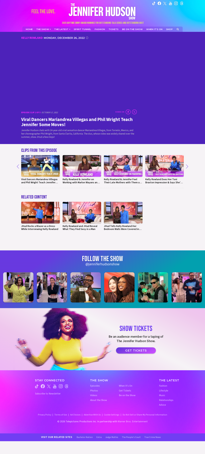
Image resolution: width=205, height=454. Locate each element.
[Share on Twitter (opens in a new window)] (134, 111)
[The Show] (44, 29)
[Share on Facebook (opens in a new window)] (128, 111)
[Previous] (17, 166)
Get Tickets (136, 350)
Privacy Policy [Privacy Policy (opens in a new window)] (44, 414)
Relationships (166, 400)
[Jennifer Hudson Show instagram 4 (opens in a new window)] (119, 287)
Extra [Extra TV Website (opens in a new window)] (99, 437)
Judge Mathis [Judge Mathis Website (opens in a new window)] (111, 437)
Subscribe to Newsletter (48, 393)
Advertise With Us (92, 414)
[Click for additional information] (87, 38)
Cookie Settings (111, 414)
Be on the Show (127, 395)
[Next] (187, 166)
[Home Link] (102, 11)
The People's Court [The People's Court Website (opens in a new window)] (131, 437)
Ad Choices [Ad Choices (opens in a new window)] (75, 414)
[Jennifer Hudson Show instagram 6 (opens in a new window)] (187, 287)
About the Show (98, 400)
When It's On (125, 385)
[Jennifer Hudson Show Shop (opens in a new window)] (169, 29)
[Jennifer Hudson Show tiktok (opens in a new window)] (153, 3)
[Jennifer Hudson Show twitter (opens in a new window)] (165, 3)
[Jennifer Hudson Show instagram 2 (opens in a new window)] (52, 287)
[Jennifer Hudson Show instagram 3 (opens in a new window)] (85, 287)
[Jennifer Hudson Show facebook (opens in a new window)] (159, 3)
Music (162, 395)
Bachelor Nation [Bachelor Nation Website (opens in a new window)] (85, 437)
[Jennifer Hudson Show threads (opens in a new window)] (66, 386)
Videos (93, 395)
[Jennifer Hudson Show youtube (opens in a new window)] (170, 3)
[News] (62, 29)
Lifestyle (163, 390)
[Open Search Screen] (178, 29)
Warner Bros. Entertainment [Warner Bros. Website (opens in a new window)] (133, 421)
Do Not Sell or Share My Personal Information (145, 414)
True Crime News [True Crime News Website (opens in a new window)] (152, 437)
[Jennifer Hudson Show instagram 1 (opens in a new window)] (18, 287)
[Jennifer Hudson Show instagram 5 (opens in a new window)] (153, 287)
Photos (94, 390)
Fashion (163, 385)
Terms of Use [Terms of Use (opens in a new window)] (60, 414)
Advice (162, 405)
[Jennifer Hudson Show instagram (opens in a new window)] (176, 3)
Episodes (95, 385)
